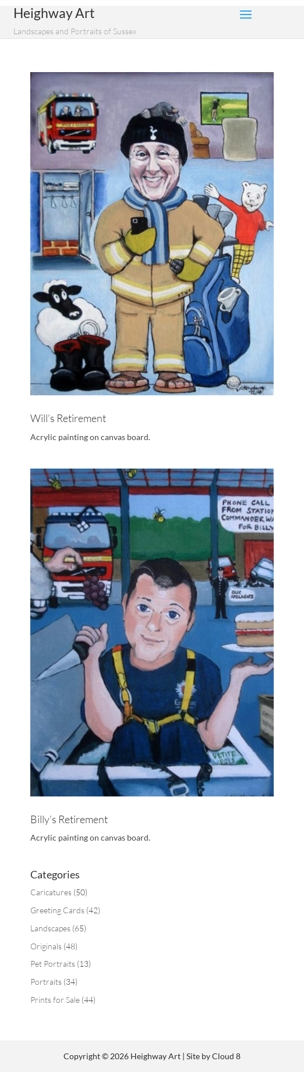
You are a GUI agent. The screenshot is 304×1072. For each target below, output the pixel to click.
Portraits (46, 982)
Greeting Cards (57, 910)
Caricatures (51, 892)
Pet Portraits (52, 964)
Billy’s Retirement (69, 819)
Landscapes (50, 928)
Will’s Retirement (68, 418)
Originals (46, 946)
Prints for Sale (55, 1000)
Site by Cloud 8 (213, 1056)
